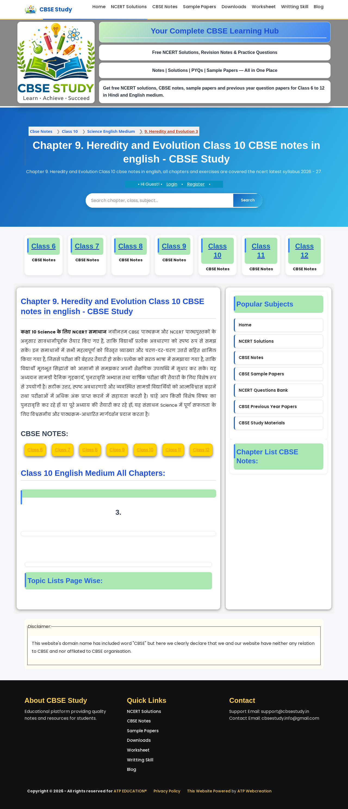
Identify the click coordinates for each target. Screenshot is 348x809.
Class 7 (62, 449)
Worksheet (264, 7)
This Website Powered (209, 790)
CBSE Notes (165, 7)
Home (98, 7)
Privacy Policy (167, 790)
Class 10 (145, 449)
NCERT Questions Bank (263, 390)
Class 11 (173, 449)
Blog (319, 7)
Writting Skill (294, 7)
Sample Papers (199, 7)
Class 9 (117, 449)
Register (196, 184)
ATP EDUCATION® (130, 790)
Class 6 (35, 449)
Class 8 (90, 449)
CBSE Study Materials (262, 422)
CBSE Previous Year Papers (268, 406)
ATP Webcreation (254, 790)
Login (171, 184)
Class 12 (201, 449)
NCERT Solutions (129, 7)
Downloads (234, 7)
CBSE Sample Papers (261, 373)
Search (248, 200)
